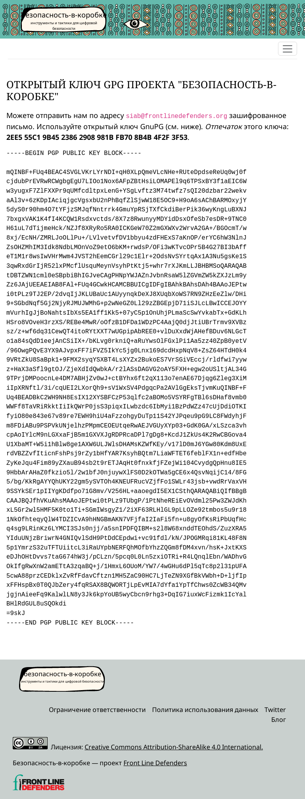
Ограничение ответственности (97, 709)
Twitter (275, 709)
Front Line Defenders (155, 762)
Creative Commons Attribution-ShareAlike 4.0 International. (174, 747)
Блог (278, 719)
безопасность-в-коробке (64, 14)
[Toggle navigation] (287, 49)
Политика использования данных (205, 709)
